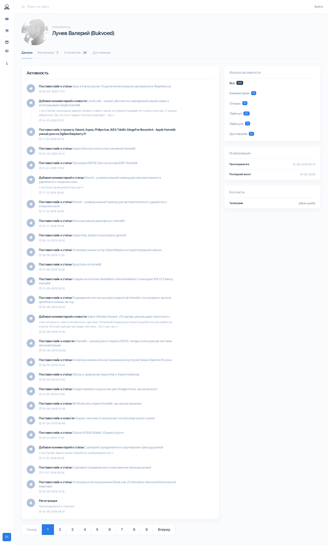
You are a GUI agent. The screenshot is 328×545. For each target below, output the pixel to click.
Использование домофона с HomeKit (98, 221)
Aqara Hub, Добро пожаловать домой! (99, 235)
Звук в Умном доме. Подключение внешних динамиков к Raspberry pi (121, 86)
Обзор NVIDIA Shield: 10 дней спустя (97, 433)
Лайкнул (239, 113)
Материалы (48, 53)
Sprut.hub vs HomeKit (86, 264)
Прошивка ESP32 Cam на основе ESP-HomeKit (104, 163)
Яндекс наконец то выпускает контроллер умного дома (115, 418)
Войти (319, 7)
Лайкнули (240, 124)
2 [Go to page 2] (60, 529)
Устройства (75, 53)
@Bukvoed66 (307, 203)
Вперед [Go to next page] (164, 529)
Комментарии (243, 93)
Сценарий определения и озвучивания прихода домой (123, 447)
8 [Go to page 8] (134, 529)
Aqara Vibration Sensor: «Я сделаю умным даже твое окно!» (128, 316)
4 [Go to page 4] (85, 529)
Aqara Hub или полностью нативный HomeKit (103, 148)
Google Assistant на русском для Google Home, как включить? (115, 389)
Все (236, 83)
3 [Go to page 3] (72, 529)
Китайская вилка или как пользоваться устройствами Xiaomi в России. (122, 360)
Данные (27, 52)
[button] (7, 64)
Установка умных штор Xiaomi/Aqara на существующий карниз (116, 250)
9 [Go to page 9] (147, 529)
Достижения (101, 52)
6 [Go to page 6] (110, 529)
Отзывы (238, 103)
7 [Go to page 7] (122, 529)
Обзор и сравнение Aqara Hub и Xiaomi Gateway (105, 374)
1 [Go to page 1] (48, 529)
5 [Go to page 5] (97, 529)
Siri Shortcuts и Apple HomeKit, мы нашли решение (107, 403)
